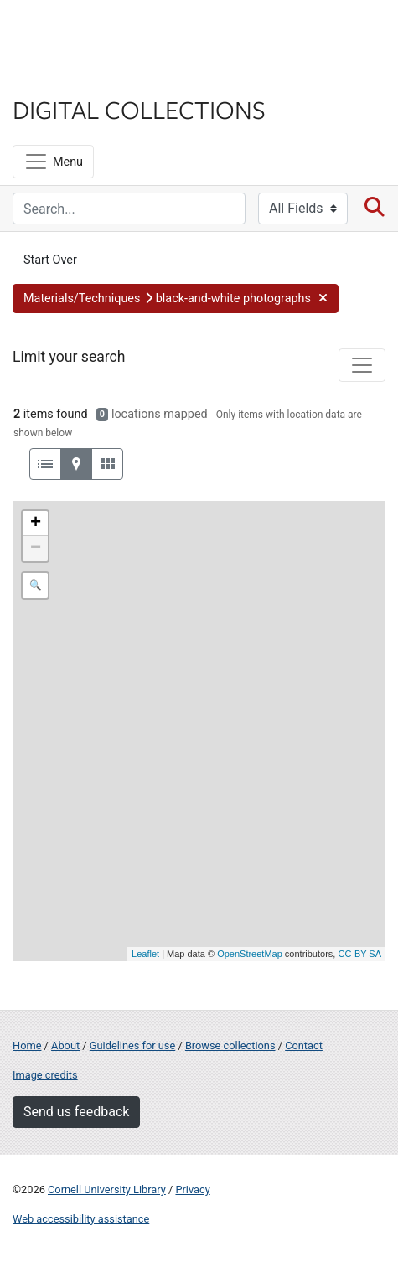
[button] (176, 299)
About (65, 1045)
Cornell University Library (107, 1189)
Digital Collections (139, 108)
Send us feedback (76, 1112)
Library (63, 76)
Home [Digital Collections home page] (27, 1045)
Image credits (45, 1075)
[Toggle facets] (362, 365)
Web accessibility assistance (81, 1219)
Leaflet (145, 954)
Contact (304, 1045)
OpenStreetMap (249, 954)
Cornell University (96, 32)
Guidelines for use (132, 1045)
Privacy (192, 1189)
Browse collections (230, 1045)
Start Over (50, 260)
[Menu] (53, 161)
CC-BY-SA (359, 954)
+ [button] (35, 523)
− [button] (35, 548)
